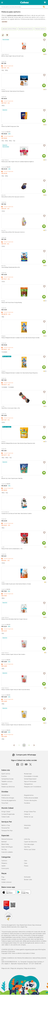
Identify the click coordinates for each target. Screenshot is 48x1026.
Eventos (4, 776)
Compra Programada (7, 814)
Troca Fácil (4, 803)
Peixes (26, 866)
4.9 (45, 89)
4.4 (45, 617)
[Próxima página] (34, 745)
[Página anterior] (14, 745)
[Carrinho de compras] (45, 2)
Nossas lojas (28, 774)
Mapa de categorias (17, 968)
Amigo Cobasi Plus (30, 811)
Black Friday (5, 844)
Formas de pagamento (8, 800)
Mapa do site (5, 968)
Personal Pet (5, 828)
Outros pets (5, 868)
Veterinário (27, 825)
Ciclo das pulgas (29, 844)
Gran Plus (27, 847)
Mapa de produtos (30, 968)
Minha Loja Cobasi (29, 849)
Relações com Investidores (32, 786)
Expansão (4, 784)
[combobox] (24, 7)
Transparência (28, 784)
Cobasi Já (27, 814)
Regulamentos (28, 795)
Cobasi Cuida (5, 817)
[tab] (2, 35)
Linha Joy (27, 839)
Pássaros (4, 863)
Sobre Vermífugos (7, 847)
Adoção (26, 828)
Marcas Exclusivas (7, 839)
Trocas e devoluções (30, 800)
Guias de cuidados (7, 852)
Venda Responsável (30, 779)
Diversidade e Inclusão (31, 776)
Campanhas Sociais (7, 779)
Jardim (3, 866)
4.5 (45, 406)
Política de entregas (7, 798)
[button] (2, 2)
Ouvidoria (27, 803)
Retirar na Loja (28, 817)
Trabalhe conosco (6, 781)
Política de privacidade (31, 798)
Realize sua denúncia (8, 786)
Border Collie (28, 879)
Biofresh (4, 842)
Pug (2, 877)
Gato (25, 860)
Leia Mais (4, 21)
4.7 (45, 230)
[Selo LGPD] (8, 920)
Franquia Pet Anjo (7, 830)
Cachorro (4, 860)
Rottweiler (27, 877)
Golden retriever (6, 882)
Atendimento (5, 795)
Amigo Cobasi (5, 811)
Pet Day (4, 849)
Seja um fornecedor (30, 781)
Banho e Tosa (5, 825)
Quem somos (5, 774)
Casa (25, 863)
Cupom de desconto (30, 842)
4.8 (45, 54)
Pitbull (3, 879)
